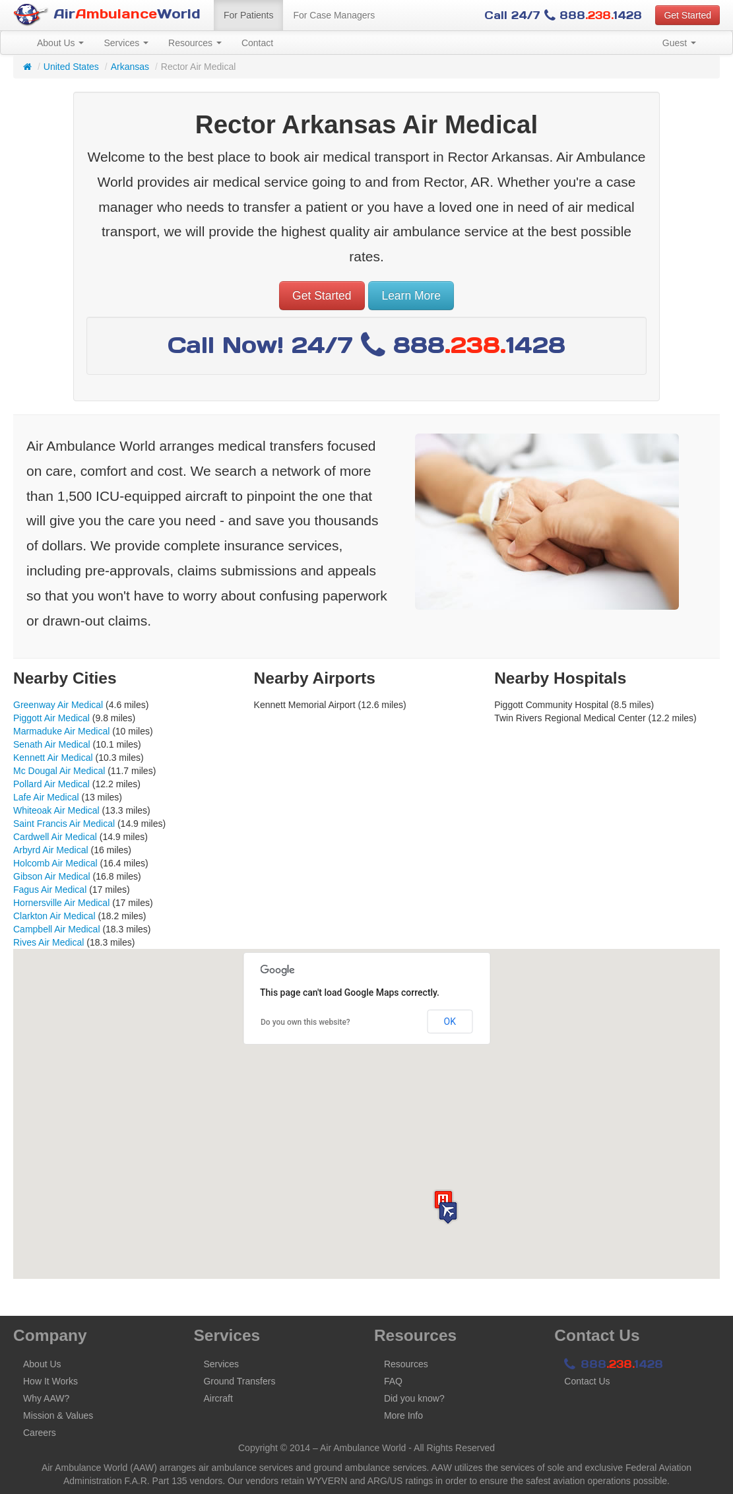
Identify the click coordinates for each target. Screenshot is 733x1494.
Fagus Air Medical (49, 889)
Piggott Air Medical (51, 718)
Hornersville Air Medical (61, 902)
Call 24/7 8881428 (563, 15)
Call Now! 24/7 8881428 (366, 345)
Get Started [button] (687, 15)
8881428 (613, 1364)
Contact (257, 43)
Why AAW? (46, 1398)
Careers (39, 1432)
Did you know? (414, 1398)
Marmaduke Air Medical (61, 731)
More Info (403, 1415)
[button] (448, 1212)
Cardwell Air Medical (55, 836)
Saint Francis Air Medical (64, 823)
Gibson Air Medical (51, 876)
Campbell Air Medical (56, 929)
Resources (195, 43)
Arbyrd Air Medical (50, 850)
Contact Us (587, 1381)
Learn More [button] (411, 295)
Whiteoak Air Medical (56, 810)
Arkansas (130, 66)
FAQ (393, 1381)
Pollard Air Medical (51, 784)
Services (126, 43)
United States (71, 66)
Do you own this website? (305, 1022)
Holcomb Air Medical (55, 863)
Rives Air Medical (48, 942)
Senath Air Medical (51, 744)
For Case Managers (334, 15)
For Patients (248, 15)
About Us (60, 43)
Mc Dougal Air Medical (59, 770)
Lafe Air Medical (46, 797)
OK (450, 1021)
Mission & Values (58, 1415)
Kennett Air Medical (53, 757)
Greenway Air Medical (58, 704)
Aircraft (217, 1398)
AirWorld (107, 14)
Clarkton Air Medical (54, 916)
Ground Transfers (239, 1381)
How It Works (50, 1381)
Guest (679, 43)
